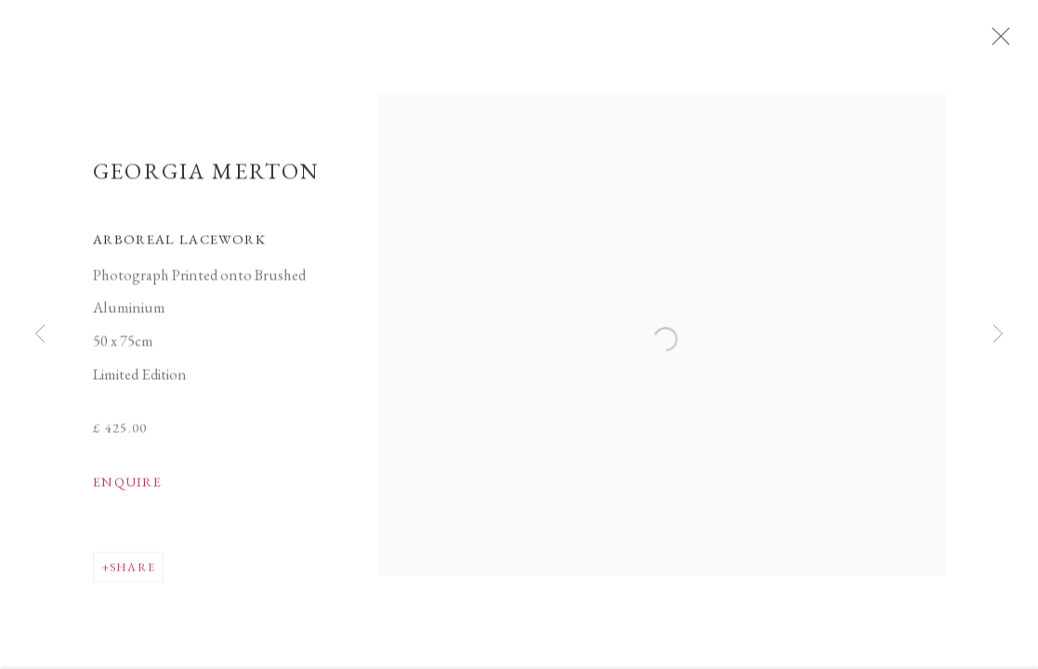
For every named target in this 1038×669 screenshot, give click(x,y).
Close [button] (1003, 42)
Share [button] (132, 573)
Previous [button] (40, 334)
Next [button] (998, 334)
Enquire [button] (127, 487)
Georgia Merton (206, 177)
